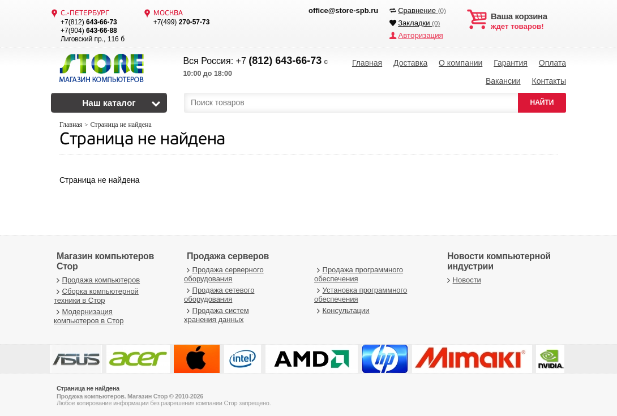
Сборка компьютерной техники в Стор (96, 293)
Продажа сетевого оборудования (219, 292)
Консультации (342, 308)
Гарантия (511, 62)
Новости (462, 277)
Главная (367, 62)
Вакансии (503, 79)
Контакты (548, 79)
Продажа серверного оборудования (224, 272)
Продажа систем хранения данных (216, 312)
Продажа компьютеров (97, 277)
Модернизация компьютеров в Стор (88, 314)
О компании (460, 62)
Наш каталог (109, 100)
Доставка (410, 62)
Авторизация (420, 35)
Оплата (552, 62)
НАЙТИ (542, 100)
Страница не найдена (142, 138)
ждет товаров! (528, 21)
